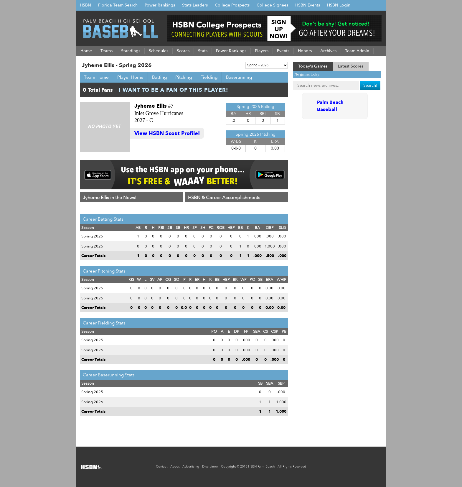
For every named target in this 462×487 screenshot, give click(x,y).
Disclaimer (210, 466)
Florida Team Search (118, 5)
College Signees (272, 5)
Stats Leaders (195, 5)
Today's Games (312, 66)
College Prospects (232, 5)
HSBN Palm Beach (261, 466)
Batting (159, 77)
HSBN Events (307, 5)
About (174, 466)
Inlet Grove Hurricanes (158, 113)
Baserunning (239, 77)
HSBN (85, 5)
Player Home (130, 77)
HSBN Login (338, 5)
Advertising (190, 466)
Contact (161, 466)
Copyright (228, 466)
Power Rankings (160, 5)
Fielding (208, 77)
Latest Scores (350, 66)
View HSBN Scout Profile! (167, 133)
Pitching (183, 77)
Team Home (96, 77)
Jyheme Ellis (150, 106)
